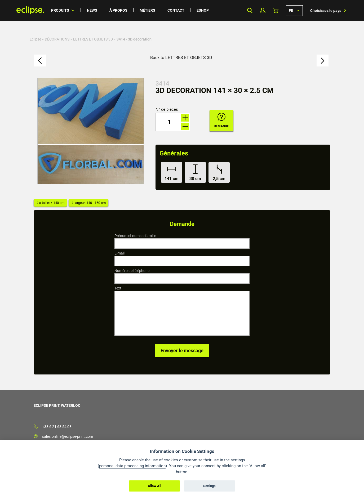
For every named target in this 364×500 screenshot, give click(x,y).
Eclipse (35, 39)
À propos (118, 10)
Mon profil (262, 10)
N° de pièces (167, 109)
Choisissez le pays (325, 10)
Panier (275, 10)
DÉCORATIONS (57, 39)
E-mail (119, 253)
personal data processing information (132, 465)
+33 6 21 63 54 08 (57, 427)
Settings (209, 486)
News (92, 10)
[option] (90, 131)
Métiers (147, 10)
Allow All (154, 486)
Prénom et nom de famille (135, 236)
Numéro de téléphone (131, 271)
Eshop (203, 10)
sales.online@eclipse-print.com (67, 436)
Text (117, 288)
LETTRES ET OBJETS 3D (93, 39)
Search (249, 10)
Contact (175, 10)
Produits (60, 10)
